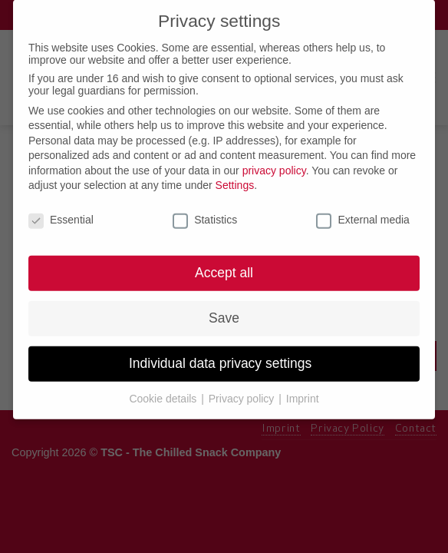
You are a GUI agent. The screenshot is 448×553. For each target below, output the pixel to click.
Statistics (205, 213)
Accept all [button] (224, 265)
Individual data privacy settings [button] (224, 356)
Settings (235, 178)
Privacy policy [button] (243, 392)
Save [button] (224, 311)
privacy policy (274, 163)
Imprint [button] (302, 392)
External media (362, 213)
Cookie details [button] (164, 392)
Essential (61, 213)
